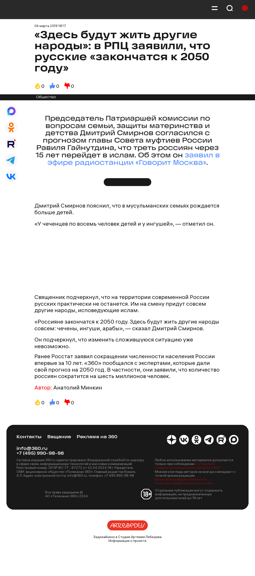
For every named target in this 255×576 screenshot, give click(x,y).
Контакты (29, 437)
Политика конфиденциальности (181, 479)
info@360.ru (32, 449)
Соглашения (205, 464)
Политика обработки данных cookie (184, 483)
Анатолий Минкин (77, 387)
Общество (46, 97)
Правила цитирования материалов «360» (188, 467)
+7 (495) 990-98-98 (40, 454)
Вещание (59, 437)
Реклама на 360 (97, 437)
